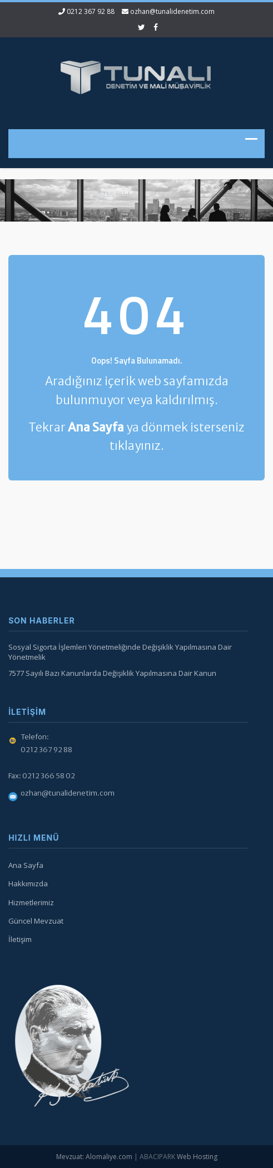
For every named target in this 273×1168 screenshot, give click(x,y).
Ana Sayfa (24, 865)
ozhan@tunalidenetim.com (172, 11)
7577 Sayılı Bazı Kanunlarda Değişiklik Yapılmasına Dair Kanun (111, 673)
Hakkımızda (26, 884)
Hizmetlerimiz (29, 902)
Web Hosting (197, 1156)
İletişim (18, 939)
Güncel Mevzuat (34, 921)
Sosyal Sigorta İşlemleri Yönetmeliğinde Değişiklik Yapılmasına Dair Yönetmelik (118, 652)
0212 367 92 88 (91, 11)
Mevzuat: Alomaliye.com (94, 1156)
